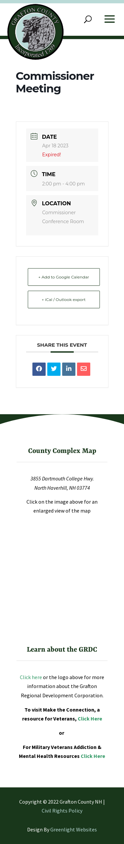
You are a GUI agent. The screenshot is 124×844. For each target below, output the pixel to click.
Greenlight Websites (73, 829)
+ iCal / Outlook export (64, 299)
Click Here (90, 718)
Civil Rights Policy (62, 810)
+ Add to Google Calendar (63, 276)
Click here (31, 677)
